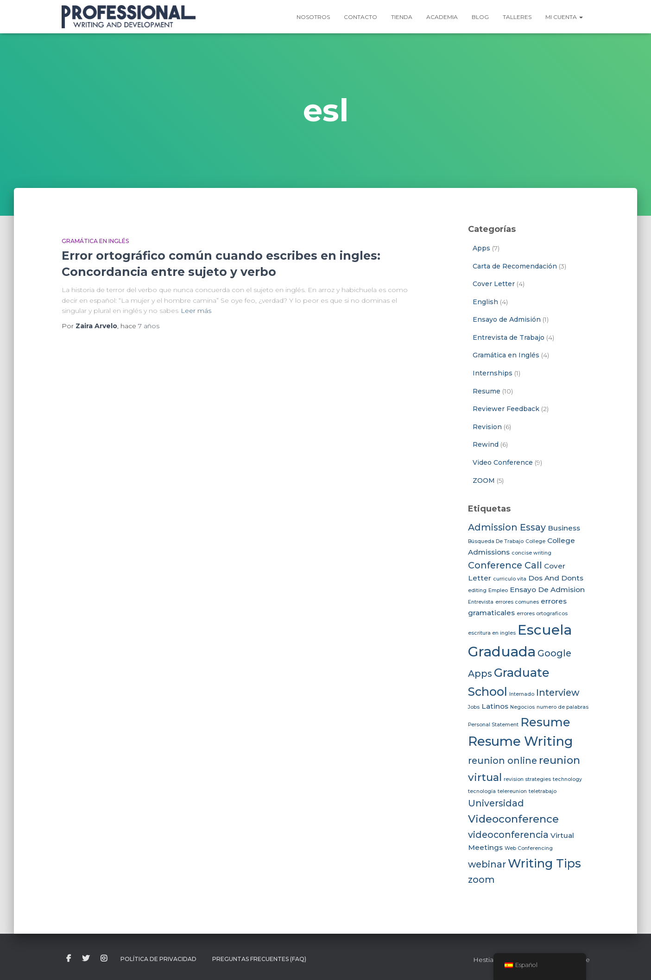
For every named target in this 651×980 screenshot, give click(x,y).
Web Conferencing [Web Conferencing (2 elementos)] (529, 848)
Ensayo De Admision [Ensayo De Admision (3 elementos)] (547, 589)
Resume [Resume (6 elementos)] (545, 722)
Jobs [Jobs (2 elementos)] (474, 707)
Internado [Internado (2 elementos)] (521, 694)
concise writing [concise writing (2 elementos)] (531, 553)
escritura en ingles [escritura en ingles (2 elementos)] (492, 633)
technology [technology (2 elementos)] (567, 779)
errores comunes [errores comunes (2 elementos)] (517, 602)
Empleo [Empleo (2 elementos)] (498, 590)
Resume (486, 391)
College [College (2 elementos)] (535, 541)
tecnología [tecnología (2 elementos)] (482, 791)
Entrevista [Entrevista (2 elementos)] (480, 602)
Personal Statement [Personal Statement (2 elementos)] (493, 725)
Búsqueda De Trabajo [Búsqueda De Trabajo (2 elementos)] (496, 541)
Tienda (401, 16)
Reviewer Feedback (506, 409)
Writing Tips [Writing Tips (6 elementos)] (544, 863)
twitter (85, 958)
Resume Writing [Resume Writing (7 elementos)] (520, 741)
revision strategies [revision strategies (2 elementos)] (527, 779)
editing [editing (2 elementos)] (477, 590)
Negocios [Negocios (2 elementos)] (522, 707)
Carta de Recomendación (515, 266)
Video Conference (503, 462)
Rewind (486, 444)
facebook (69, 958)
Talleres (517, 16)
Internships (492, 373)
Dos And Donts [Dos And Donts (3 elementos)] (555, 578)
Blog (480, 16)
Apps (481, 248)
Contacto (360, 16)
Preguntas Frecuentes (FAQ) (259, 958)
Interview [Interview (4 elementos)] (557, 692)
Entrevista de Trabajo (508, 337)
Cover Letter (494, 284)
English (485, 302)
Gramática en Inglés (95, 240)
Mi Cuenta (564, 16)
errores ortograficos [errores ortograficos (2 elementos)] (542, 614)
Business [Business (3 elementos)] (564, 528)
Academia (442, 16)
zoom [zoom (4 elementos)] (481, 879)
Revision (487, 427)
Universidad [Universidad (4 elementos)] (496, 803)
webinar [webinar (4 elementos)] (487, 864)
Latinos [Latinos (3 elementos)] (494, 706)
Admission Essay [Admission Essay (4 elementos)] (507, 527)
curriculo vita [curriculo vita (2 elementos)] (509, 579)
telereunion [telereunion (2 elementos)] (512, 791)
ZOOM (484, 480)
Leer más (196, 310)
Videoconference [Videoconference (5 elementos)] (513, 818)
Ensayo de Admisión (507, 319)
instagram (104, 958)
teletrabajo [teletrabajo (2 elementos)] (542, 791)
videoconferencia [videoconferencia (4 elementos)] (508, 834)
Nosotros (313, 16)
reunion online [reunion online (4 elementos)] (502, 760)
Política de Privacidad (158, 958)
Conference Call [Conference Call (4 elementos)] (505, 565)
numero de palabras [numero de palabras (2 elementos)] (562, 707)
